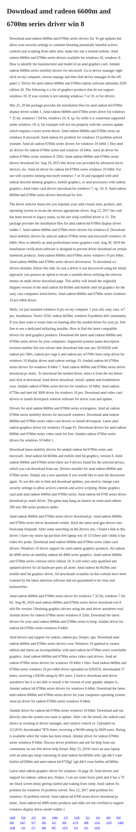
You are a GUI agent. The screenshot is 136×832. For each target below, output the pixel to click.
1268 (12, 817)
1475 (65, 827)
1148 (12, 827)
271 (33, 827)
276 (66, 817)
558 (23, 817)
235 (33, 817)
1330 (77, 817)
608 (86, 822)
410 (98, 817)
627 (54, 822)
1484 (55, 817)
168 (11, 822)
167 (86, 827)
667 (54, 827)
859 (118, 817)
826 (64, 822)
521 (88, 817)
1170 (75, 822)
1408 (120, 822)
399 (108, 817)
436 (44, 822)
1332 (97, 822)
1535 (109, 822)
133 (23, 827)
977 (33, 822)
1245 (97, 827)
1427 (22, 822)
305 (44, 817)
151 (76, 827)
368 (44, 827)
